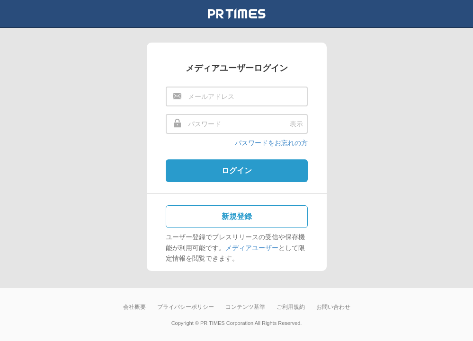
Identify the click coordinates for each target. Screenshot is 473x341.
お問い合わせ (333, 307)
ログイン (237, 170)
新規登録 (237, 216)
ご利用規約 (291, 307)
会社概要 (134, 307)
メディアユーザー (251, 248)
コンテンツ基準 (245, 307)
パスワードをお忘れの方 (271, 143)
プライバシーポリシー (185, 307)
